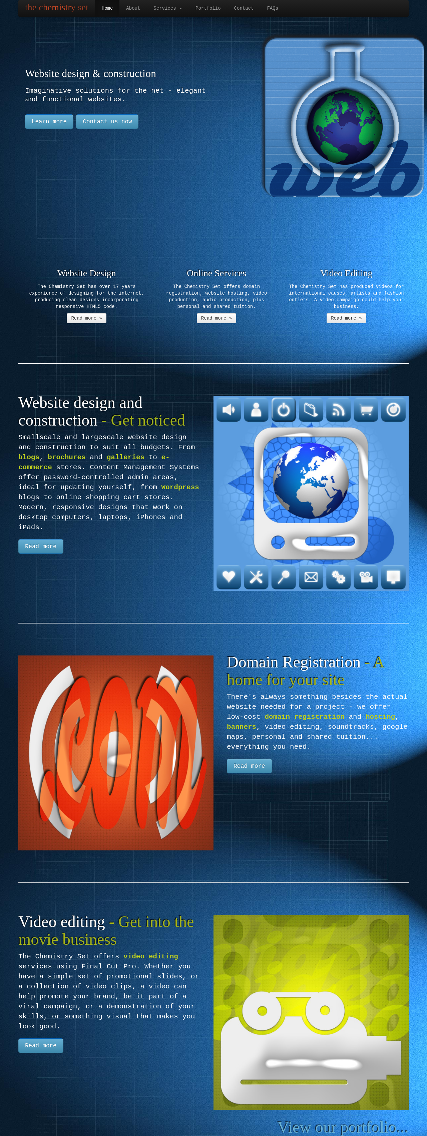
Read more (41, 547)
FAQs (272, 8)
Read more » (86, 318)
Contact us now (107, 122)
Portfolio (208, 8)
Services (167, 8)
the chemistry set (56, 7)
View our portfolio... (343, 1127)
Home (107, 8)
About (133, 8)
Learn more (49, 122)
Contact (244, 8)
